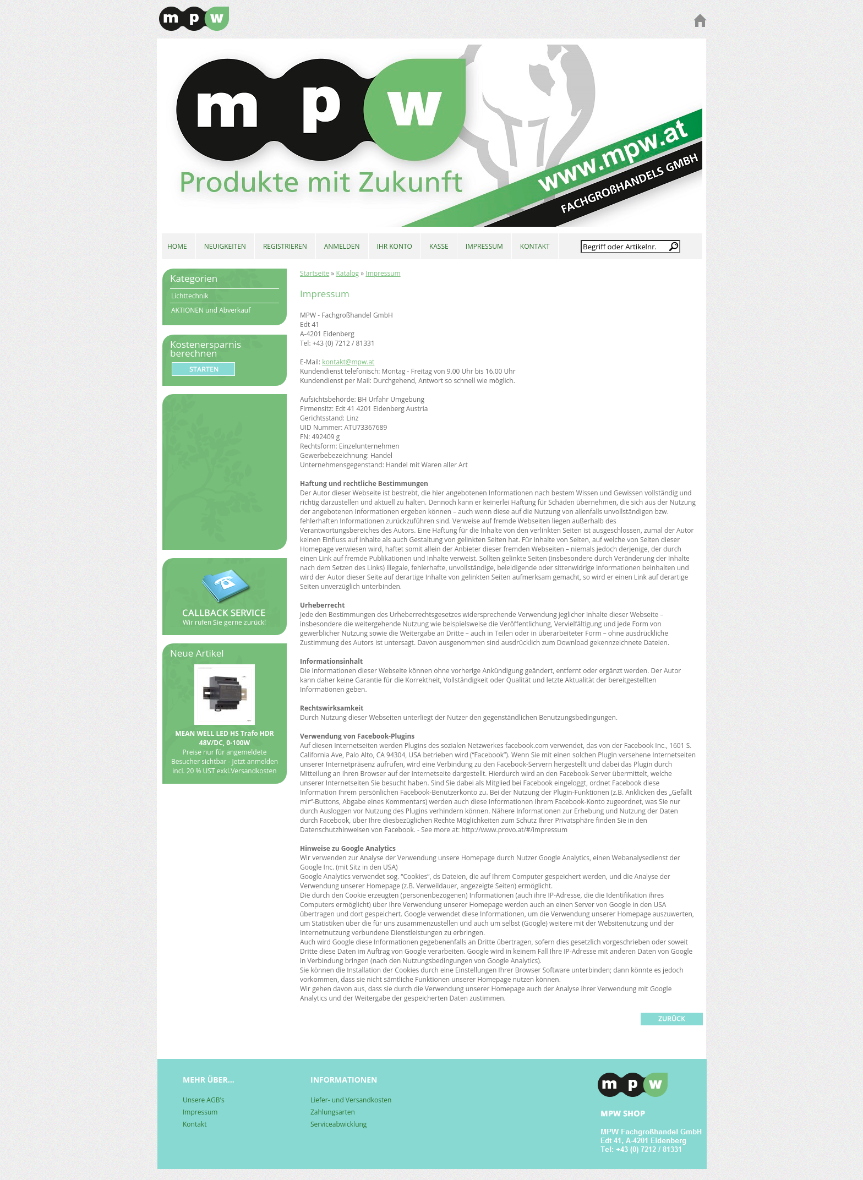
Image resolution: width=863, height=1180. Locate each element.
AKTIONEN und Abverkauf (210, 310)
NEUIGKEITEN (225, 246)
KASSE (439, 246)
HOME (177, 246)
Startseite (314, 273)
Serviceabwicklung (338, 1124)
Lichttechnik (190, 296)
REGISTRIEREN (285, 246)
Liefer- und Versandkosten (350, 1100)
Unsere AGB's (204, 1100)
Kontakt (194, 1124)
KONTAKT (535, 246)
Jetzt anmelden (255, 761)
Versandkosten (254, 770)
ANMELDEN (342, 246)
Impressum (382, 273)
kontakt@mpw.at (348, 362)
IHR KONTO (394, 246)
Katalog (347, 273)
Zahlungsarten (332, 1112)
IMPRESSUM (484, 246)
